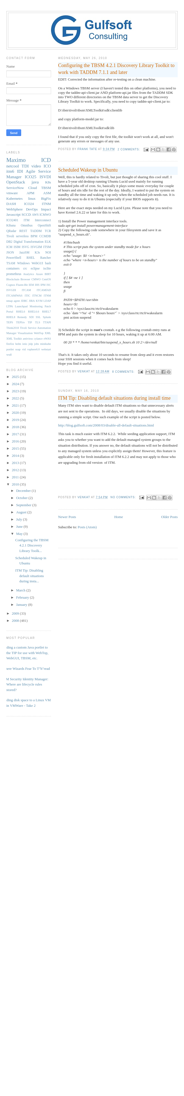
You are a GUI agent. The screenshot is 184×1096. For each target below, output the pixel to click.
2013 (16, 463)
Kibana (11, 225)
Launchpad (21, 306)
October (22, 498)
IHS (37, 284)
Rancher (45, 258)
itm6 (10, 171)
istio (24, 343)
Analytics (28, 274)
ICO (47, 166)
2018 (16, 427)
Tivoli (10, 236)
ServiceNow (15, 188)
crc (25, 268)
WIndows (23, 263)
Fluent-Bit (22, 284)
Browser (25, 279)
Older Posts (169, 517)
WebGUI (37, 263)
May (20, 534)
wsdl (9, 354)
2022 (16, 398)
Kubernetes (14, 198)
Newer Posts (67, 517)
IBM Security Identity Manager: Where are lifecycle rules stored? (25, 684)
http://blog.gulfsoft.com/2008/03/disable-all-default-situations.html (106, 425)
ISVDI (45, 176)
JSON (10, 252)
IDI (20, 171)
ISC (48, 284)
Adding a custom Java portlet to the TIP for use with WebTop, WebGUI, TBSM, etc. (25, 652)
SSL (38, 317)
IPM (42, 284)
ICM (9, 247)
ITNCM (36, 295)
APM (30, 193)
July (19, 519)
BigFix (46, 198)
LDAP (47, 300)
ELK (48, 242)
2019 (16, 420)
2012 (16, 470)
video (36, 166)
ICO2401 (12, 220)
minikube (45, 343)
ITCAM (26, 290)
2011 (16, 477)
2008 (16, 620)
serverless (22, 236)
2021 (16, 405)
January (22, 604)
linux (31, 198)
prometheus (13, 274)
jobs (36, 343)
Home (118, 517)
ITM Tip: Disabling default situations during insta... (29, 575)
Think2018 (12, 327)
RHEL (30, 258)
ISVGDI (11, 290)
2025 (16, 377)
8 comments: (123, 371)
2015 (16, 448)
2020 (16, 412)
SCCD (26, 214)
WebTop (38, 333)
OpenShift (44, 225)
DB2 (9, 242)
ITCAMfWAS (14, 295)
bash (48, 263)
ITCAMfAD (44, 290)
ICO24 (29, 204)
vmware (12, 193)
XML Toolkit (14, 338)
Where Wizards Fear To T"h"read (26, 668)
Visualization (25, 333)
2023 (16, 391)
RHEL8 (10, 317)
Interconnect (43, 220)
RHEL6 (20, 311)
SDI (31, 317)
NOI (48, 252)
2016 (16, 441)
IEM (31, 284)
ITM (26, 220)
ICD (46, 160)
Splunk (47, 317)
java (35, 182)
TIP (30, 322)
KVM (39, 300)
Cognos (10, 284)
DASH (11, 204)
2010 (16, 484)
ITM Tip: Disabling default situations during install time (114, 398)
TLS (37, 322)
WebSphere (14, 209)
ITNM (46, 204)
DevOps (32, 209)
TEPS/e (20, 322)
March (21, 590)
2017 (16, 434)
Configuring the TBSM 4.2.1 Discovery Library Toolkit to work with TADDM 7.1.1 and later (116, 69)
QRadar (11, 231)
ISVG (25, 247)
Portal (9, 311)
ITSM (47, 247)
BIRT (47, 274)
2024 (16, 384)
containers (12, 268)
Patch (47, 306)
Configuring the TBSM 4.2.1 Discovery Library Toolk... (31, 545)
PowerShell (13, 258)
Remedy (22, 317)
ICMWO (45, 215)
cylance (38, 338)
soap (18, 349)
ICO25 (30, 176)
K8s (48, 182)
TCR (48, 231)
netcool (12, 166)
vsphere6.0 (33, 349)
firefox (10, 343)
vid (24, 349)
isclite (47, 268)
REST (23, 231)
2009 (16, 613)
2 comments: (129, 149)
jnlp (31, 343)
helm (18, 343)
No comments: (123, 497)
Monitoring (36, 306)
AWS (35, 215)
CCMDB (45, 236)
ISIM (17, 247)
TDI (25, 166)
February (23, 597)
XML (47, 333)
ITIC (27, 295)
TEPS (9, 322)
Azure (39, 274)
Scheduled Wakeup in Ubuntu (88, 170)
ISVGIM (36, 247)
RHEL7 (46, 311)
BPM (33, 236)
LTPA (9, 306)
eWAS (47, 338)
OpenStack (15, 182)
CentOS (46, 279)
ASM (47, 193)
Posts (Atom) (87, 527)
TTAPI (47, 322)
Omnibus (27, 225)
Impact (46, 209)
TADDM (36, 231)
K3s (37, 252)
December (24, 491)
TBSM (46, 188)
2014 (16, 456)
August (21, 512)
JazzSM (24, 252)
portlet (10, 349)
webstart (46, 349)
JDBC (24, 300)
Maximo (16, 160)
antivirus (28, 338)
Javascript (13, 214)
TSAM (10, 263)
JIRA (32, 300)
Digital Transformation (28, 242)
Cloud (32, 188)
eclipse (35, 268)
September (24, 505)
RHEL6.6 (33, 311)
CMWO (36, 279)
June (20, 526)
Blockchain (12, 279)
